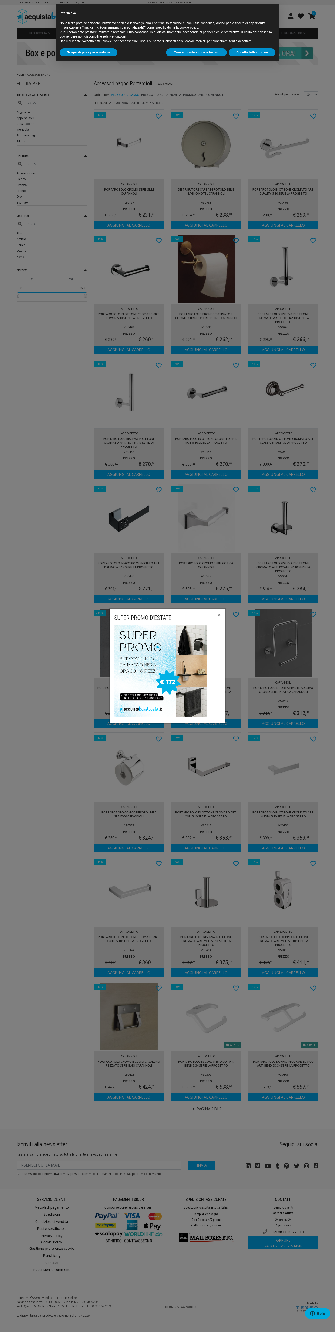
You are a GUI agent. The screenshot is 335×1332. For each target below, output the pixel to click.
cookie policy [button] (189, 27)
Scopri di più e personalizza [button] (88, 52)
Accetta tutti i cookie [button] (252, 52)
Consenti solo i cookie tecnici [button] (196, 52)
